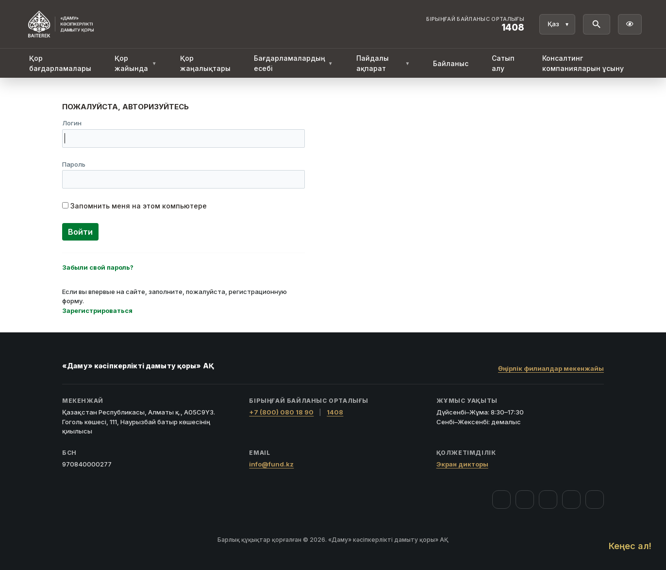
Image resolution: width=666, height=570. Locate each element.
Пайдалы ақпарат (383, 63)
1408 (335, 412)
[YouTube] (548, 499)
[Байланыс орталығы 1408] (475, 24)
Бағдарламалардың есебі (293, 63)
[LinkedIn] (594, 499)
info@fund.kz (271, 464)
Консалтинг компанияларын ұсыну (583, 63)
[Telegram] (571, 499)
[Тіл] (557, 24)
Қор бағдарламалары (60, 63)
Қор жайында (136, 63)
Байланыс (450, 63)
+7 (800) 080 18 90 (281, 412)
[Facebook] (501, 499)
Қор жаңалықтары (205, 63)
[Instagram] (525, 499)
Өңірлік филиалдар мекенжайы (551, 368)
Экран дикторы (462, 464)
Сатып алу (503, 63)
